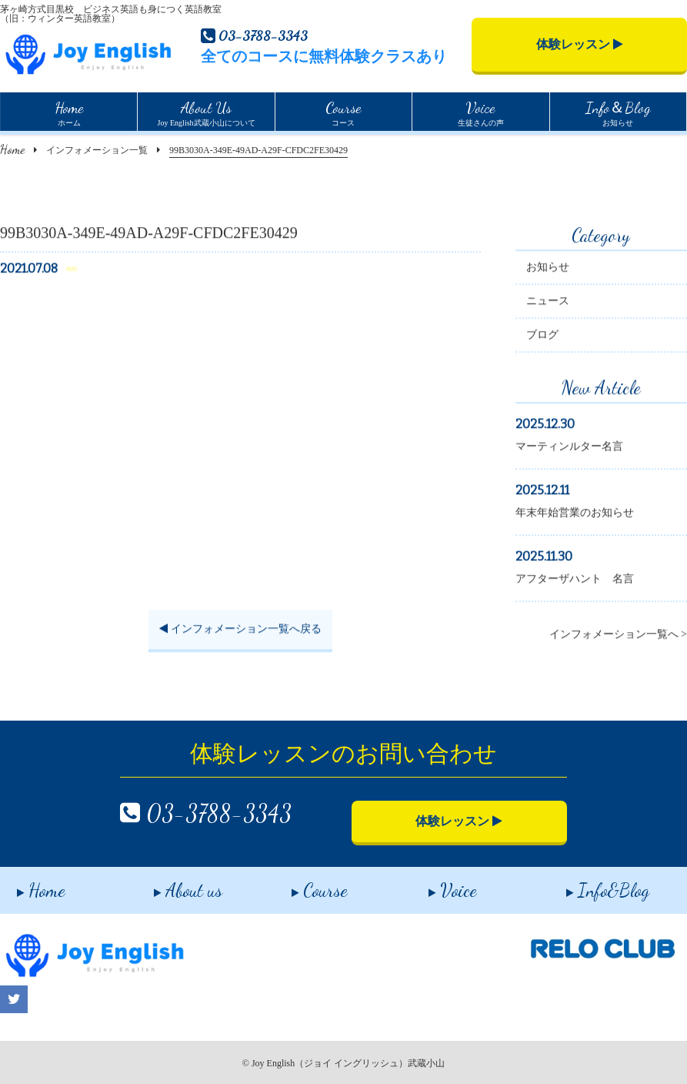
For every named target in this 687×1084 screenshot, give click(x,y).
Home (12, 149)
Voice (436, 885)
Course (303, 885)
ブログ (542, 337)
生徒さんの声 (481, 111)
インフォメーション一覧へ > (618, 636)
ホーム (69, 111)
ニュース (547, 303)
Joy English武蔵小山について (206, 111)
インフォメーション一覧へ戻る (240, 631)
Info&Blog (590, 885)
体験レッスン (579, 44)
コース (343, 111)
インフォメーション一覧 (97, 150)
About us (172, 885)
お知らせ (618, 111)
